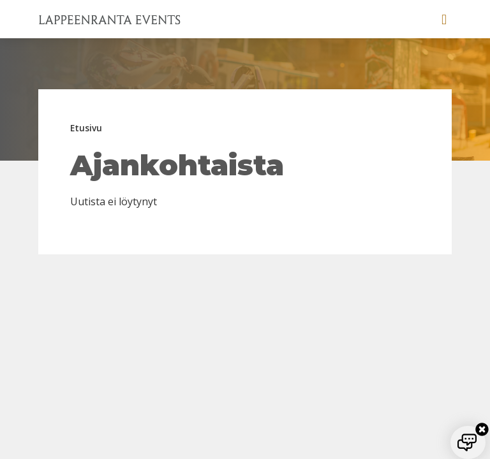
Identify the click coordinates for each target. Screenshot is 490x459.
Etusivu (86, 128)
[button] (444, 19)
